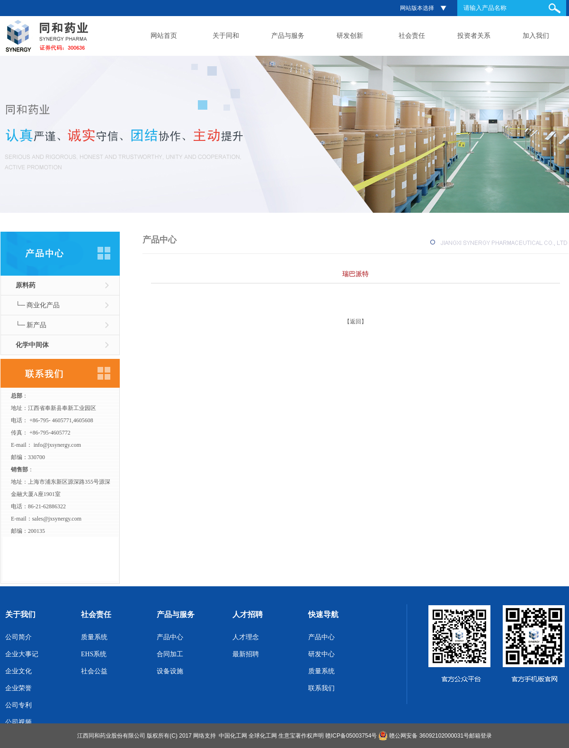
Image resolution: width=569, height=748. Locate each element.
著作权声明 (309, 735)
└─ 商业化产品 (38, 305)
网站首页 (164, 35)
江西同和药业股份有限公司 (111, 735)
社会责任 (412, 35)
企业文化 (18, 671)
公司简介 (18, 637)
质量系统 (94, 637)
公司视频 (18, 722)
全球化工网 (263, 735)
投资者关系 (473, 35)
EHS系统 (94, 654)
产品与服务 (287, 35)
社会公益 (94, 671)
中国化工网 (233, 735)
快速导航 (323, 614)
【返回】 (355, 321)
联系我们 (321, 688)
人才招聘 (247, 614)
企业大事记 (21, 654)
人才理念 (245, 637)
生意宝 (286, 735)
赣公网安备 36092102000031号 (429, 735)
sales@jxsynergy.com (56, 518)
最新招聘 (245, 654)
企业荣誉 (18, 688)
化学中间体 (32, 344)
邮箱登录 (480, 735)
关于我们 (20, 614)
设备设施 (170, 671)
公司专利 (18, 705)
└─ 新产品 (31, 325)
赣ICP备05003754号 (351, 735)
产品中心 (170, 637)
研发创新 (350, 35)
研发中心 (321, 654)
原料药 (26, 285)
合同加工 (170, 654)
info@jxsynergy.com (57, 445)
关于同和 (226, 35)
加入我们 (536, 35)
